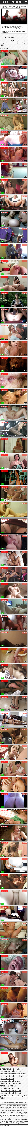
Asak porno (6, 1125)
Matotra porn (14, 1124)
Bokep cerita (21, 1121)
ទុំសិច (18, 1114)
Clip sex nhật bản (22, 1102)
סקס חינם (11, 1122)
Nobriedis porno (4, 1116)
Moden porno (18, 1116)
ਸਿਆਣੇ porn (14, 1114)
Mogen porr (3, 1109)
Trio (2, 45)
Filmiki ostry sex (4, 1121)
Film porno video (19, 1107)
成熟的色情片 (23, 1114)
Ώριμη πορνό (5, 1122)
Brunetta (15, 40)
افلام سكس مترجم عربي (12, 1104)
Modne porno (23, 1119)
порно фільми (3, 1115)
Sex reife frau (3, 1104)
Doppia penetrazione (12, 43)
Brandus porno (11, 1116)
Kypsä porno (9, 1109)
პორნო (25, 1107)
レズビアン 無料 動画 (19, 1122)
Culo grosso (21, 40)
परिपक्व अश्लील (20, 1124)
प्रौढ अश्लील (12, 1112)
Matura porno (3, 1124)
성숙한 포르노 (3, 1119)
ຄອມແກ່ (9, 1124)
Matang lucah (17, 1119)
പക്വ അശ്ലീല (7, 1114)
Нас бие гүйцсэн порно (19, 1115)
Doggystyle (3, 43)
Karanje (10, 1121)
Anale (11, 40)
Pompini (20, 43)
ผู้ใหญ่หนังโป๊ (10, 1119)
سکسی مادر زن (5, 1105)
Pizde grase (10, 1115)
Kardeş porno (12, 1105)
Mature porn (3, 1102)
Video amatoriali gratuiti (12, 1102)
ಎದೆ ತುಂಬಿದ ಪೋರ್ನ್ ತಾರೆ (17, 1110)
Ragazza (25, 43)
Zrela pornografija (7, 1118)
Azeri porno (15, 1121)
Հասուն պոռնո (9, 1107)
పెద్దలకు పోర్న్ (7, 1112)
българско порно (16, 1109)
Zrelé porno (15, 1118)
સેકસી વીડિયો (8, 1110)
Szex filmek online (20, 1105)
